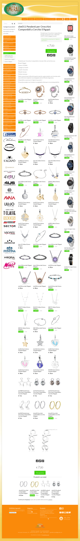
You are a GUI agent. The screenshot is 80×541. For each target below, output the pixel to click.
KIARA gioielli (7, 85)
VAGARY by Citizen (8, 100)
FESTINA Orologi (8, 120)
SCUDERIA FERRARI (9, 92)
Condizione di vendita (32, 513)
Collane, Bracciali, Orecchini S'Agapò (9, 56)
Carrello (60, 19)
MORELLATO (7, 69)
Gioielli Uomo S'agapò (10, 59)
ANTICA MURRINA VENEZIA (8, 44)
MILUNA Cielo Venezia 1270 (7, 37)
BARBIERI (6, 47)
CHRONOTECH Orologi (8, 111)
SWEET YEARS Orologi (7, 127)
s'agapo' (50, 499)
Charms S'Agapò (8, 61)
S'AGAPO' (20, 23)
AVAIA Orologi (7, 105)
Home (24, 19)
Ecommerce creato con (40, 535)
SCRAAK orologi (8, 130)
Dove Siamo (39, 19)
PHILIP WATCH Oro (9, 89)
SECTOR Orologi (8, 94)
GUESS (5, 114)
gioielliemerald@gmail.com (56, 532)
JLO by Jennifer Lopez (9, 78)
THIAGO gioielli (7, 82)
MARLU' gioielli (7, 49)
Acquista (51, 51)
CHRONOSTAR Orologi (8, 108)
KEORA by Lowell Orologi (8, 123)
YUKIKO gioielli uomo (9, 67)
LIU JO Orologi (7, 102)
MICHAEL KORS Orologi (8, 97)
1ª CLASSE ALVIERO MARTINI (9, 117)
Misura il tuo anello (50, 19)
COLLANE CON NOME (8, 72)
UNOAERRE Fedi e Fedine (8, 40)
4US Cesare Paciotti (8, 65)
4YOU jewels (7, 80)
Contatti (73, 19)
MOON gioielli (7, 75)
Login (67, 19)
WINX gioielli (7, 87)
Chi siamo (31, 19)
